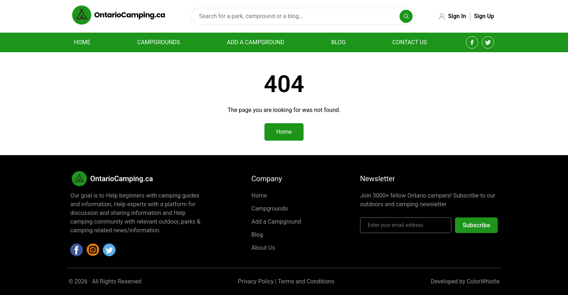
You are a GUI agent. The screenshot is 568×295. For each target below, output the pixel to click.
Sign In (457, 16)
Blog (338, 42)
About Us (263, 247)
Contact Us (409, 42)
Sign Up (484, 16)
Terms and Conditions (306, 281)
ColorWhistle (483, 281)
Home (82, 42)
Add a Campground (276, 221)
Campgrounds (158, 42)
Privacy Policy (256, 281)
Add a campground (255, 42)
